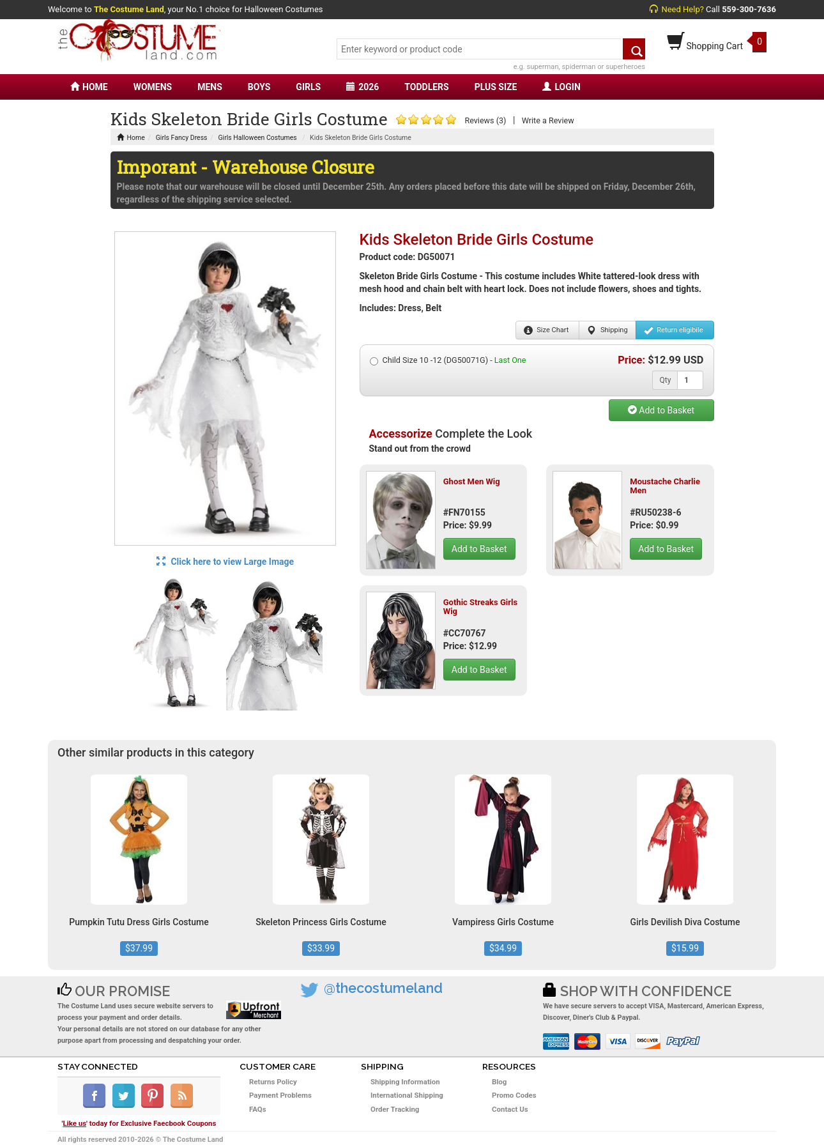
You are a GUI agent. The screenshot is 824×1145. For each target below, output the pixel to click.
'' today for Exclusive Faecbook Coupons (139, 1123)
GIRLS (308, 87)
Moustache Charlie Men (665, 486)
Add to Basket (661, 410)
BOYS (259, 87)
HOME (89, 87)
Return (673, 330)
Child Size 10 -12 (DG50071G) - (448, 360)
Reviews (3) (485, 120)
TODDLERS (426, 87)
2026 (362, 87)
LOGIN (561, 87)
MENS (209, 87)
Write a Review (548, 120)
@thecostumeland (383, 988)
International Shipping (406, 1095)
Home (131, 138)
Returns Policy (273, 1081)
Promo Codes (514, 1095)
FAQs (257, 1109)
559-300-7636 (749, 9)
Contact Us (510, 1109)
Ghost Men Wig (471, 481)
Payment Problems (280, 1095)
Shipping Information (405, 1081)
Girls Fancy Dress (182, 138)
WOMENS (153, 87)
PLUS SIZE (496, 87)
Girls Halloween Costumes (257, 138)
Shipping (607, 330)
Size (546, 330)
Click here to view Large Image (225, 562)
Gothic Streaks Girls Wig (480, 606)
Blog (499, 1081)
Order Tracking (394, 1109)
